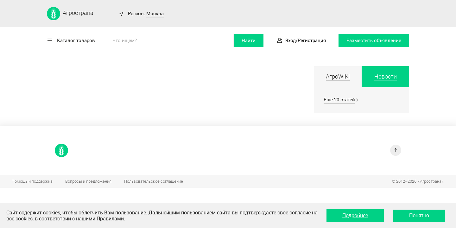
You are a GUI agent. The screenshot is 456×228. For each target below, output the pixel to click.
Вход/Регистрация (305, 40)
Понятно (419, 215)
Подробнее (355, 215)
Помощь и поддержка (32, 181)
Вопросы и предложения (88, 181)
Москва (155, 13)
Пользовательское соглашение (153, 181)
